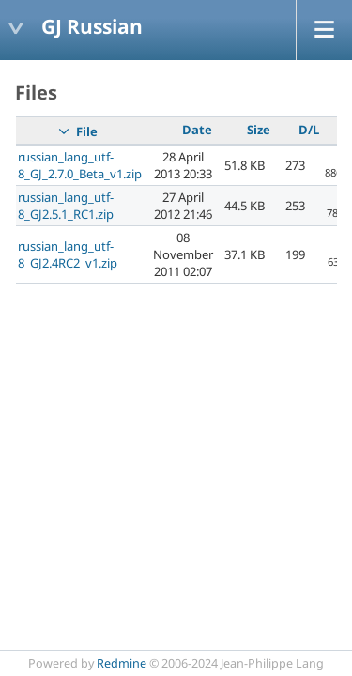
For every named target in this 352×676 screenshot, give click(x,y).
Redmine (121, 663)
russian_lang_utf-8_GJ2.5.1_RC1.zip (66, 206)
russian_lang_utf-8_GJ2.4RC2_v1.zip (67, 254)
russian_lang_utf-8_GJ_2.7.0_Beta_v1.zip (80, 165)
